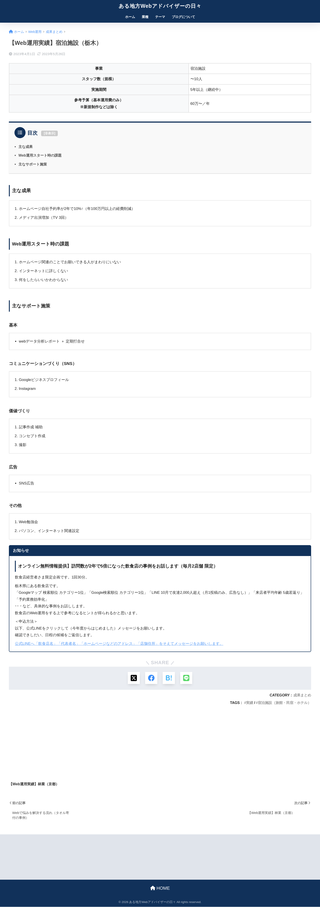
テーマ (160, 17)
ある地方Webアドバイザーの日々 (160, 6)
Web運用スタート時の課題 (40, 155)
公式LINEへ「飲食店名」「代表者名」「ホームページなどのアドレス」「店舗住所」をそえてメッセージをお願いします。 (119, 644)
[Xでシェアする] (133, 678)
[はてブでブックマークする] (169, 678)
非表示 (49, 133)
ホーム (130, 17)
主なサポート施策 (32, 164)
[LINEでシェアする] (186, 678)
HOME (160, 888)
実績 (249, 703)
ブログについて (183, 17)
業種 (145, 17)
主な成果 (25, 147)
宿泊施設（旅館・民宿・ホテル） (284, 703)
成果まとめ (302, 695)
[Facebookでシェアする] (151, 678)
